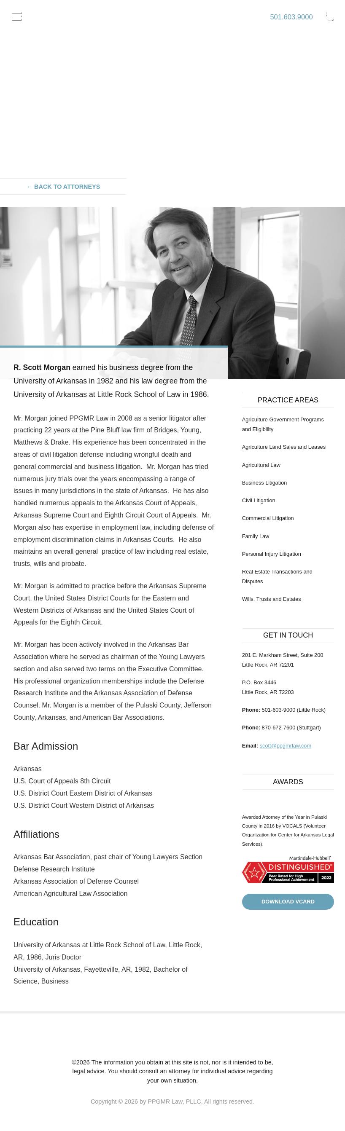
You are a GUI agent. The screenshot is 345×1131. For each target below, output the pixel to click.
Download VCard (288, 901)
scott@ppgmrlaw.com (286, 745)
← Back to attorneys (63, 186)
